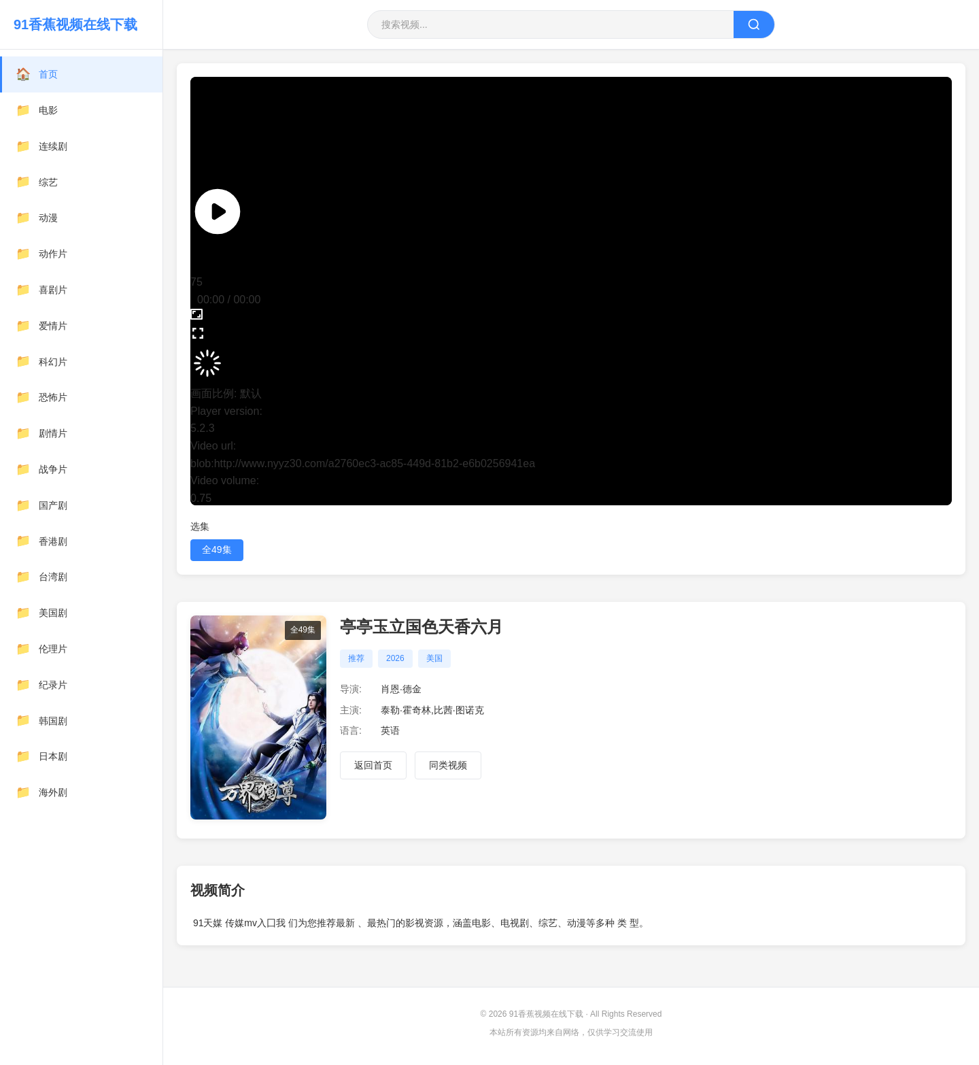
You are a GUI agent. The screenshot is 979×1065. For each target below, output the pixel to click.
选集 (199, 526)
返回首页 (373, 765)
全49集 (217, 549)
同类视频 (448, 765)
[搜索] (754, 24)
